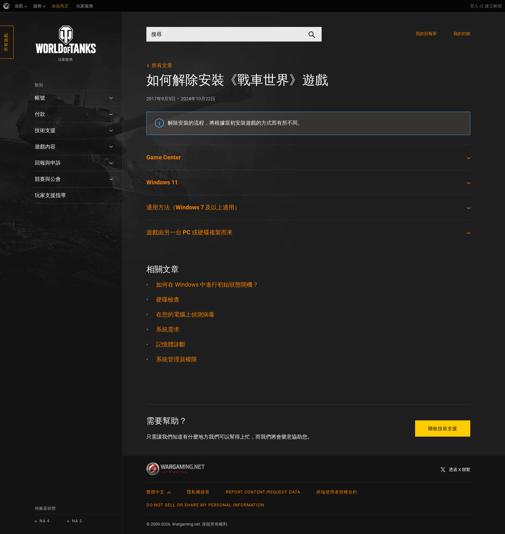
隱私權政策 (198, 492)
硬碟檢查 (167, 299)
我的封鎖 (461, 33)
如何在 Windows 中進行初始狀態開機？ (207, 284)
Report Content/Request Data (263, 492)
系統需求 (167, 329)
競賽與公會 (48, 179)
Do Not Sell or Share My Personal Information (205, 505)
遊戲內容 (45, 146)
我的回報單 (426, 33)
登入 (474, 6)
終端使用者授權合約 (336, 492)
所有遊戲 (6, 42)
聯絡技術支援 (442, 428)
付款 (40, 114)
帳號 (40, 98)
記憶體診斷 (170, 344)
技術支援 (45, 130)
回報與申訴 (48, 163)
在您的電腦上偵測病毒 (185, 314)
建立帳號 (493, 6)
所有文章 (162, 65)
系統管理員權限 (176, 359)
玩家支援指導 (50, 195)
